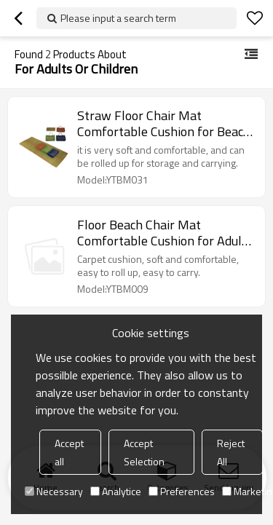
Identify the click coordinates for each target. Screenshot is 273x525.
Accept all (69, 452)
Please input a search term (118, 17)
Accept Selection (144, 452)
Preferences (182, 491)
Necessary (54, 491)
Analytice (115, 491)
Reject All (231, 452)
